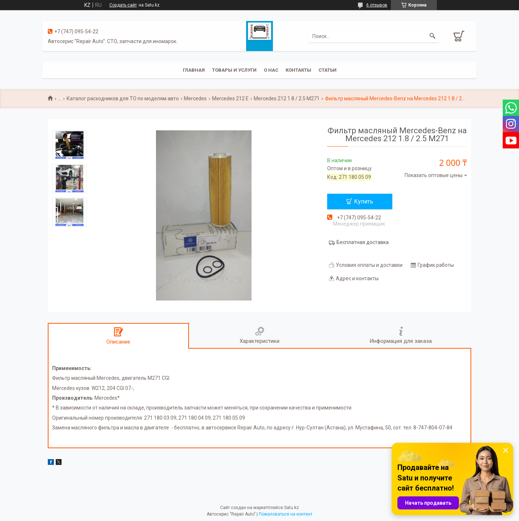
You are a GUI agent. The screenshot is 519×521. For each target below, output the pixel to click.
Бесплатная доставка (363, 242)
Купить (363, 201)
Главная (194, 70)
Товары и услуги (234, 70)
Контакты (298, 70)
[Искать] (432, 36)
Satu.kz (291, 507)
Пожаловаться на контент (285, 514)
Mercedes (195, 98)
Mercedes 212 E (230, 98)
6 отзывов (376, 5)
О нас (271, 70)
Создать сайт (123, 5)
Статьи (327, 70)
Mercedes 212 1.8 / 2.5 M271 (287, 98)
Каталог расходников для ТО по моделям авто (123, 98)
